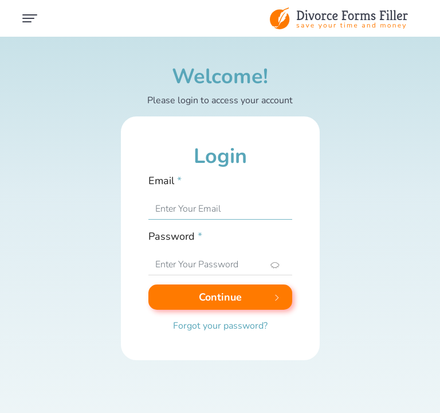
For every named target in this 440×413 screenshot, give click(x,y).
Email (165, 181)
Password (175, 236)
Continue (220, 297)
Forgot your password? (220, 326)
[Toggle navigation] (29, 18)
